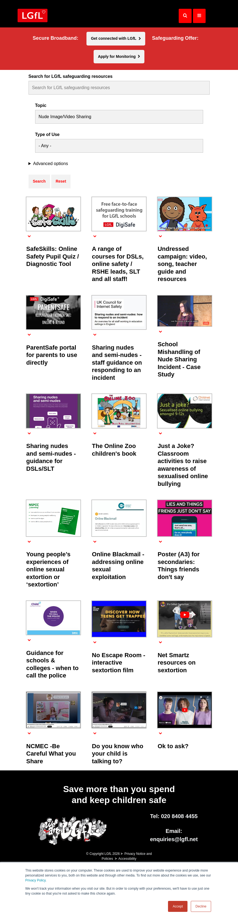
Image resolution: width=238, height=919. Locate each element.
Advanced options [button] (50, 163)
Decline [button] (200, 906)
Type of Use (47, 134)
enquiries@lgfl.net (174, 839)
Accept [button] (178, 906)
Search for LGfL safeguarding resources (71, 76)
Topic (40, 105)
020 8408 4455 (179, 816)
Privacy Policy (35, 880)
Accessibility (127, 859)
